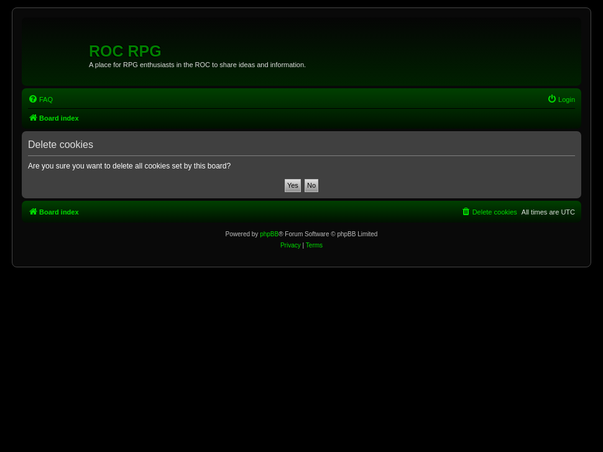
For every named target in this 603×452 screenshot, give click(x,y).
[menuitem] (40, 99)
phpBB (269, 234)
